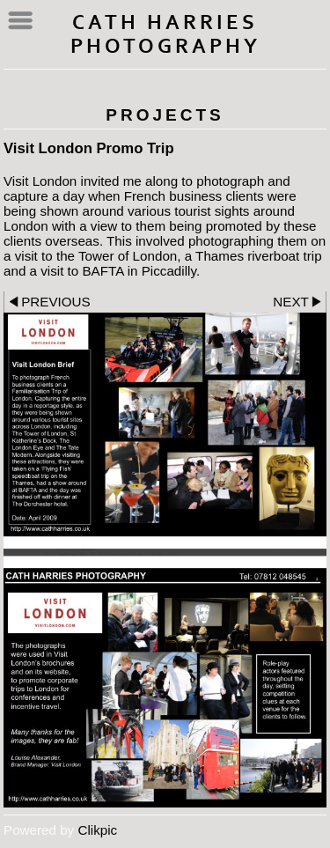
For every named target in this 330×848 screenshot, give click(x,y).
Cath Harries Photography (165, 34)
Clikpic (97, 829)
